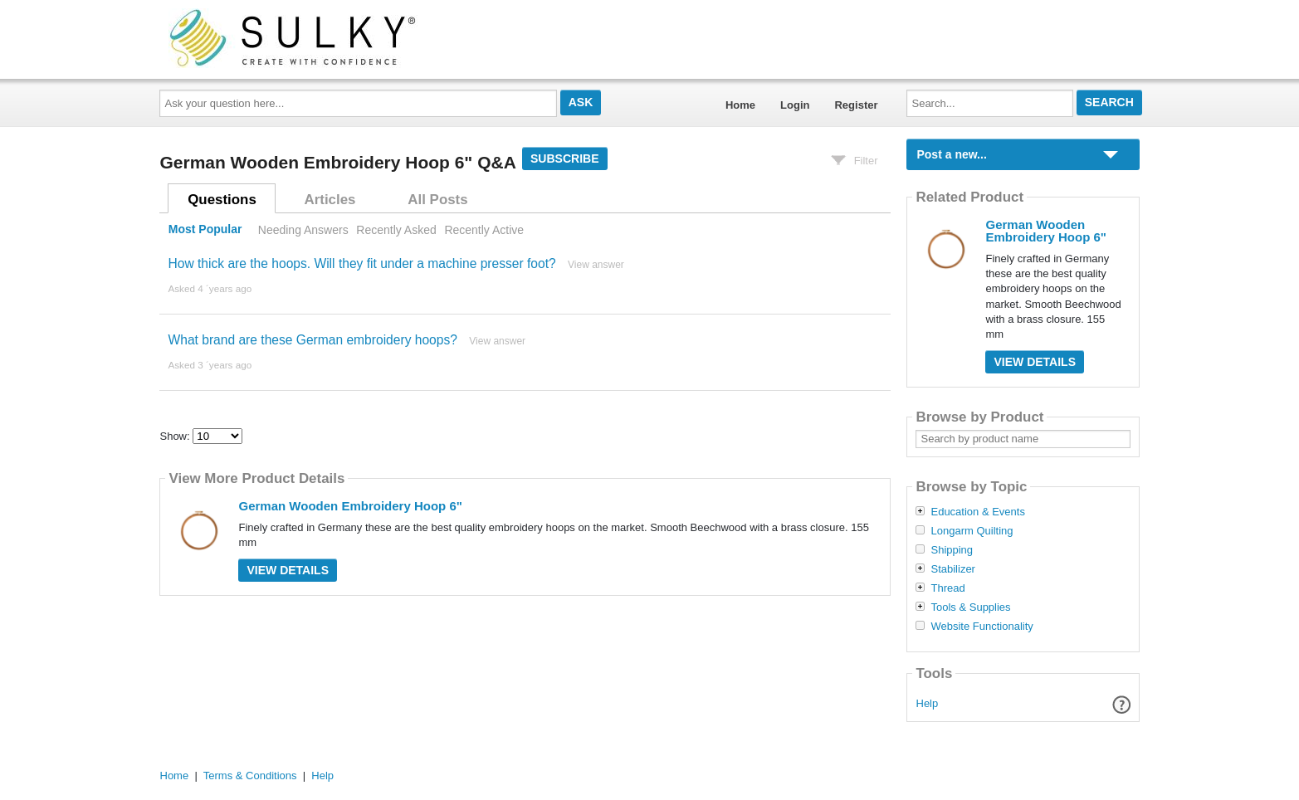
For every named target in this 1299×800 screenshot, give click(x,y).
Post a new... (951, 154)
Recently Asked (396, 230)
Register (855, 105)
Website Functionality (981, 626)
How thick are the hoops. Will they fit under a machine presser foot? (361, 263)
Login (794, 105)
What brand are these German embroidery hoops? (312, 340)
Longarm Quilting (971, 531)
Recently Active (484, 230)
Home (740, 105)
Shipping (951, 550)
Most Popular (205, 230)
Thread (947, 588)
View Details (288, 570)
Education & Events (977, 512)
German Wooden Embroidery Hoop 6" (349, 506)
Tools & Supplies (970, 607)
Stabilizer (952, 569)
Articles (330, 199)
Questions (222, 199)
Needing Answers (303, 230)
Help (927, 703)
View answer (596, 265)
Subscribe (564, 158)
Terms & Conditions (250, 775)
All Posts (437, 199)
